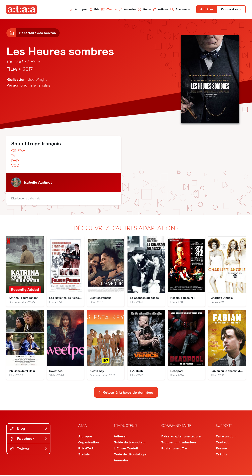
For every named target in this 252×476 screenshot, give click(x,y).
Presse (221, 449)
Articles (160, 9)
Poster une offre (174, 449)
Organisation (88, 443)
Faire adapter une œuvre (181, 437)
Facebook (29, 439)
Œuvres (108, 9)
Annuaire (127, 9)
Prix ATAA (86, 449)
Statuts (84, 455)
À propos (78, 9)
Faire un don (226, 437)
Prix (94, 9)
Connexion (231, 9)
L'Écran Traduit (126, 449)
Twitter (29, 449)
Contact (222, 443)
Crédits (221, 455)
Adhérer (206, 9)
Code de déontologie (130, 455)
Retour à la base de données (125, 393)
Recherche (180, 9)
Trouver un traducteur (179, 443)
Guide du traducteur (130, 443)
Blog (29, 429)
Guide (144, 9)
